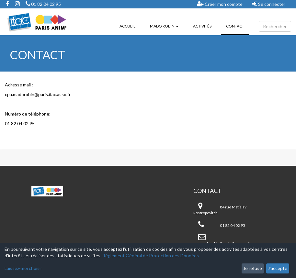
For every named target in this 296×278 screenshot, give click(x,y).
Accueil (127, 26)
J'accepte (277, 268)
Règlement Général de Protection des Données (150, 255)
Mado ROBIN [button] (164, 26)
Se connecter (268, 4)
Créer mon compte (220, 4)
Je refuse (252, 268)
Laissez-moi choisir (23, 268)
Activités (202, 26)
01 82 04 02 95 (43, 4)
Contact (237, 25)
